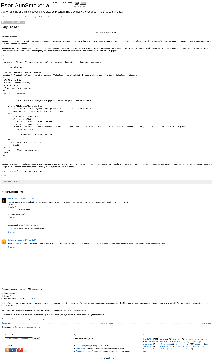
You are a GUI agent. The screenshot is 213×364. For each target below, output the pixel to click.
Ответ (3, 176)
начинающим (196, 341)
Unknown (12, 240)
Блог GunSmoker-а (26, 5)
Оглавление (52, 17)
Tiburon (194, 346)
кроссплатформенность (200, 349)
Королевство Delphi (150, 349)
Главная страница (106, 323)
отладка (147, 344)
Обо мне (64, 17)
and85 (10, 199)
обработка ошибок (158, 341)
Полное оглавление (84, 351)
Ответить (11, 217)
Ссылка (31, 298)
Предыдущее (206, 323)
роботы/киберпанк (164, 346)
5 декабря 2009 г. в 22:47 (26, 240)
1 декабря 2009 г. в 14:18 (28, 225)
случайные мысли (164, 344)
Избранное (80, 346)
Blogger (111, 358)
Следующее (6, 323)
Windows (198, 344)
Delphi (16, 181)
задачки (10, 181)
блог (178, 344)
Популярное (81, 348)
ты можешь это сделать (197, 339)
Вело (27, 17)
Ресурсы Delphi (38, 17)
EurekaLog (178, 341)
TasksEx (164, 349)
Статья (163, 339)
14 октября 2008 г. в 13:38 (24, 199)
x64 (172, 349)
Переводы (17, 17)
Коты (179, 349)
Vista (203, 346)
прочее (187, 344)
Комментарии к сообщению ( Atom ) (29, 327)
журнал (179, 346)
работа (187, 349)
